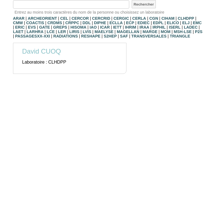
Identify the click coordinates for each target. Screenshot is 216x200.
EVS (32, 27)
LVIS (87, 31)
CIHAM (167, 18)
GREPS (60, 27)
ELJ (185, 23)
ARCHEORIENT (42, 18)
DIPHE (100, 23)
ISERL (175, 27)
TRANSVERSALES (148, 36)
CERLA (139, 18)
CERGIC (121, 18)
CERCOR (80, 18)
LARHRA (35, 31)
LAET (18, 31)
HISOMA (78, 27)
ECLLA (116, 23)
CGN (153, 18)
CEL (64, 18)
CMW (18, 23)
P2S (198, 31)
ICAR (105, 27)
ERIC (19, 27)
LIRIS (74, 31)
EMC (197, 23)
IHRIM (130, 27)
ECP (130, 23)
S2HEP (110, 36)
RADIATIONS (65, 36)
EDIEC (144, 23)
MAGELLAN (128, 31)
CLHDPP (186, 18)
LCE (51, 31)
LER (62, 31)
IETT (117, 27)
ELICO (173, 23)
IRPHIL (159, 27)
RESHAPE (91, 36)
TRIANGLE (180, 36)
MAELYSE (104, 31)
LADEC (191, 27)
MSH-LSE (183, 31)
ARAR (19, 18)
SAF (124, 36)
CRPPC (72, 23)
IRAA (144, 27)
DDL (87, 23)
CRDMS (54, 23)
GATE (44, 27)
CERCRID (101, 18)
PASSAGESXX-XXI (32, 36)
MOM (166, 31)
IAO (93, 27)
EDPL (158, 23)
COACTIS (35, 23)
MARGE (150, 31)
